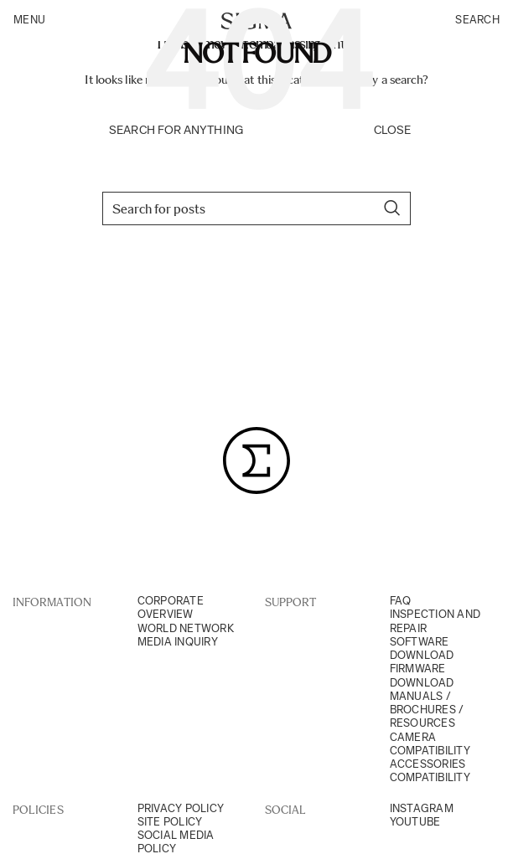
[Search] (256, 208)
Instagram (421, 808)
